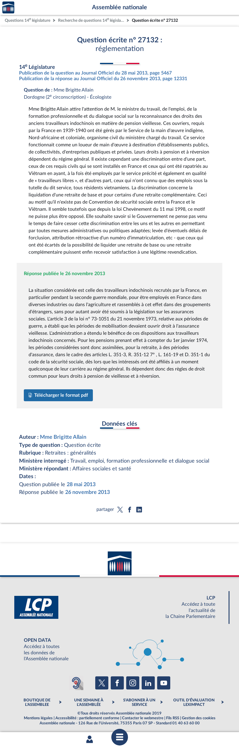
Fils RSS (172, 718)
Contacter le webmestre (142, 718)
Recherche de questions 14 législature (91, 20)
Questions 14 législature (27, 20)
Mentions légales (38, 718)
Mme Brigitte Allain (63, 437)
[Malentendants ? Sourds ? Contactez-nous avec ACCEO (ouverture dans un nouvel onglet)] (76, 683)
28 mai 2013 (81, 484)
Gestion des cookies (198, 718)
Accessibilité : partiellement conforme (87, 718)
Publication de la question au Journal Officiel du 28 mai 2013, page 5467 (95, 73)
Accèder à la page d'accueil (8, 7)
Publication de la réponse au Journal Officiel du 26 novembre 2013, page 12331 (103, 78)
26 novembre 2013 (87, 492)
